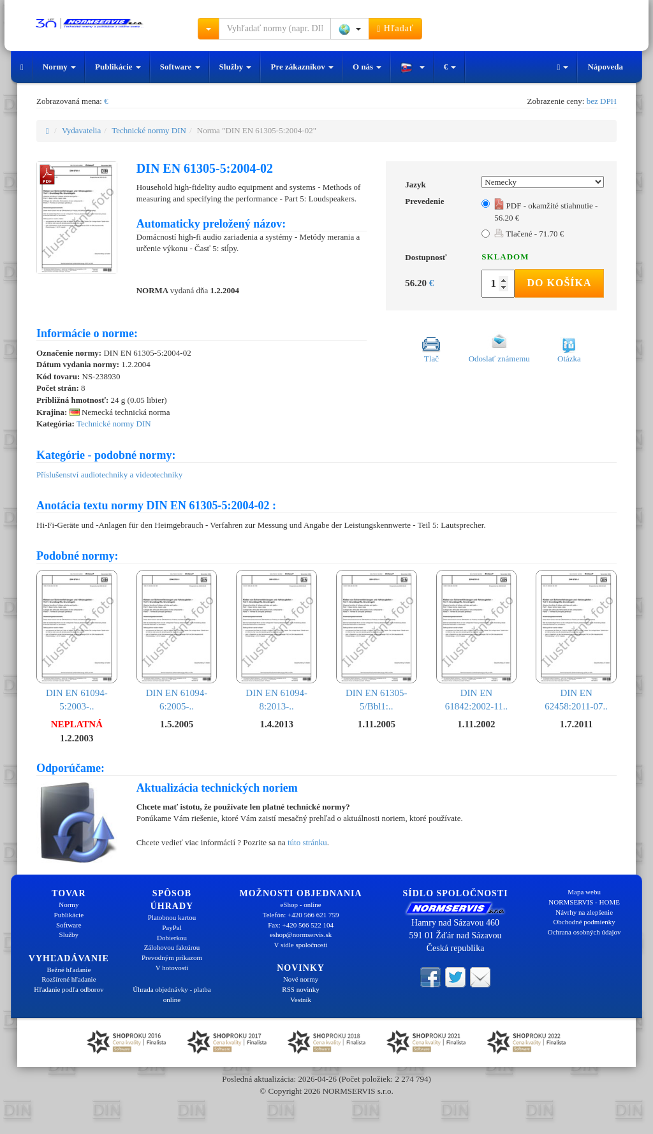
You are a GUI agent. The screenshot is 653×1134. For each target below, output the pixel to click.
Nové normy (300, 979)
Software (180, 66)
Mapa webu (584, 892)
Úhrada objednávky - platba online (171, 994)
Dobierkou (172, 937)
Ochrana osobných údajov (584, 932)
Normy (59, 66)
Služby (235, 66)
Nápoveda (605, 66)
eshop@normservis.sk (301, 934)
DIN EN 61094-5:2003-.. (76, 640)
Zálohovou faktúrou (172, 947)
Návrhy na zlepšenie (584, 912)
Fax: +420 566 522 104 (301, 925)
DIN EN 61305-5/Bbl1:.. (376, 640)
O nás (367, 66)
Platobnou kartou (172, 917)
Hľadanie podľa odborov (68, 989)
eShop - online (300, 904)
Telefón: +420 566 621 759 (301, 915)
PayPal (172, 927)
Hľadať (395, 29)
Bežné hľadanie (69, 969)
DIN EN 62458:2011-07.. (576, 640)
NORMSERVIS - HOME (584, 902)
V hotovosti (172, 967)
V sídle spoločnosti (300, 945)
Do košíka (559, 282)
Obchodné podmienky (584, 922)
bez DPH (602, 101)
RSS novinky (300, 989)
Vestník (300, 999)
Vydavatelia (81, 130)
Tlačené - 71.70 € (529, 233)
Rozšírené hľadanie (68, 979)
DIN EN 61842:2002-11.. (476, 640)
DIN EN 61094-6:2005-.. (176, 640)
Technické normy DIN (149, 130)
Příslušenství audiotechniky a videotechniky (109, 474)
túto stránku (307, 842)
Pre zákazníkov (302, 66)
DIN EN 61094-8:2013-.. (276, 640)
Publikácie (118, 66)
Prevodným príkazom (172, 957)
